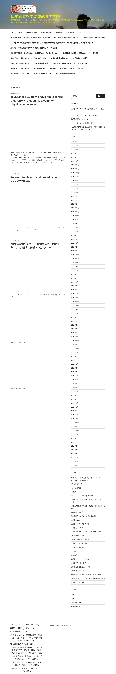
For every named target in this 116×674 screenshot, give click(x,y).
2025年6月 (74, 136)
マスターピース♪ (76, 67)
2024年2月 (74, 198)
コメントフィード (77, 554)
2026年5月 (74, 97)
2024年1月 (74, 202)
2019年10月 (75, 382)
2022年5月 (74, 276)
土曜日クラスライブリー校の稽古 (82, 60)
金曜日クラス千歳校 (77, 534)
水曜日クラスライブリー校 (80, 510)
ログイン (74, 546)
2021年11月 (75, 296)
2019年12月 (75, 374)
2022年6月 (74, 273)
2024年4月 (74, 191)
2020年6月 (74, 354)
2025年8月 (74, 132)
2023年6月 (74, 230)
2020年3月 (74, 362)
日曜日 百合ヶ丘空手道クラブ (81, 491)
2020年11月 (75, 339)
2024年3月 (74, 194)
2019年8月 (74, 390)
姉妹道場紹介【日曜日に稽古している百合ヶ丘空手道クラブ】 (31, 25)
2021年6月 (74, 315)
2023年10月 (75, 214)
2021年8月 (74, 308)
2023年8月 (74, 222)
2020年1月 (74, 370)
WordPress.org (76, 558)
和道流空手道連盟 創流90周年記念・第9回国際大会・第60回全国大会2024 (34, 4)
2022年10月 (75, 257)
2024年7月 (74, 179)
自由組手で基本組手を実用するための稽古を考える (88, 530)
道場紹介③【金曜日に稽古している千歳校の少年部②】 (69, 10)
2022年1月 (74, 288)
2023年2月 (74, 245)
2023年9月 (74, 218)
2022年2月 (74, 284)
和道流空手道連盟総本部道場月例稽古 (83, 467)
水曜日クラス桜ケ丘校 (78, 514)
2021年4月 (74, 323)
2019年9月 (74, 386)
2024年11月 (75, 163)
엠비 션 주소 (99, 60)
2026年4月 (74, 101)
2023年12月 (75, 206)
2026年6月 (74, 93)
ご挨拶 (73, 443)
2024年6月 (74, 183)
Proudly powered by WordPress (60, 577)
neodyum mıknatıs (90, 67)
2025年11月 (75, 120)
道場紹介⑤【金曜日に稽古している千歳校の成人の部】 (71, 15)
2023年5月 (74, 233)
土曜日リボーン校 (77, 479)
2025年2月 (74, 152)
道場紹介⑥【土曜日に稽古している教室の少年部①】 (28, 20)
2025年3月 (74, 148)
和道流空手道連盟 (77, 464)
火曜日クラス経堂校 (77, 522)
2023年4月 (74, 237)
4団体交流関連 (76, 439)
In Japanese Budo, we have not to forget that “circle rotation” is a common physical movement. (36, 52)
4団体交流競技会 (76, 435)
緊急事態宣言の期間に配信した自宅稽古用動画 (86, 526)
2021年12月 (75, 292)
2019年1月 (74, 417)
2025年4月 (74, 144)
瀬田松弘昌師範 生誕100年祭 (64, 25)
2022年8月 (74, 265)
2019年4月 (74, 405)
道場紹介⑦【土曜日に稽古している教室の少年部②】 (67, 20)
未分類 (73, 503)
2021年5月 (74, 319)
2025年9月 (74, 128)
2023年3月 (74, 241)
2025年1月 (74, 155)
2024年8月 (74, 175)
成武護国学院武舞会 (77, 487)
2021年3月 (74, 327)
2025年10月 (75, 124)
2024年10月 (75, 167)
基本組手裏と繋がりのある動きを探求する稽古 (86, 483)
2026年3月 (74, 105)
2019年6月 (74, 397)
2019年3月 (74, 409)
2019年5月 (74, 401)
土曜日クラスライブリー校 (80, 475)
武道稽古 (74, 506)
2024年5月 (74, 187)
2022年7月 (74, 269)
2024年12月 (75, 159)
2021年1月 (74, 335)
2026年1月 (74, 112)
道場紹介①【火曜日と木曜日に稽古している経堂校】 (80, 4)
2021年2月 (74, 331)
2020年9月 (74, 343)
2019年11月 (75, 378)
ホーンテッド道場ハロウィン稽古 (82, 447)
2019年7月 (74, 394)
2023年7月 (74, 226)
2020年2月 (74, 366)
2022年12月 (75, 253)
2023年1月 (74, 249)
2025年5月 (74, 140)
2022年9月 (74, 261)
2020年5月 (74, 358)
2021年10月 (75, 300)
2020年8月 (74, 347)
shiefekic (85, 71)
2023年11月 (75, 210)
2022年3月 (74, 280)
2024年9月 (74, 171)
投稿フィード (75, 550)
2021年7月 (74, 312)
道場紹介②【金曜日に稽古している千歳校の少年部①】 (28, 10)
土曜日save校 (75, 471)
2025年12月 (75, 116)
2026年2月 (74, 109)
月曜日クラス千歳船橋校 (79, 495)
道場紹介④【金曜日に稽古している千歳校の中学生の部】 (29, 15)
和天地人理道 (75, 71)
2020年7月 (74, 351)
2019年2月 (74, 413)
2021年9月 (74, 304)
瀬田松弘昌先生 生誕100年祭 (80, 518)
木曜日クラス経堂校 (77, 499)
